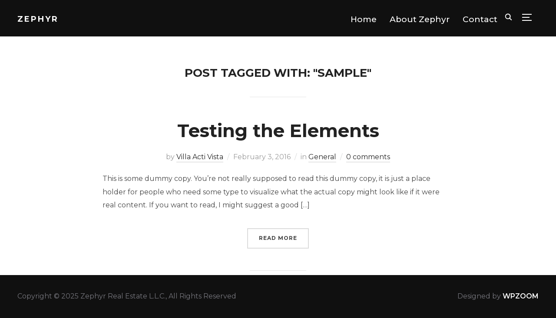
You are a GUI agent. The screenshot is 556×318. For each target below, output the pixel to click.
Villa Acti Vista (199, 157)
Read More (278, 238)
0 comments (368, 157)
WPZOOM (521, 296)
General (322, 157)
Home (364, 19)
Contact (480, 19)
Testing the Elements (278, 130)
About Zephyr (420, 19)
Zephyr (38, 19)
